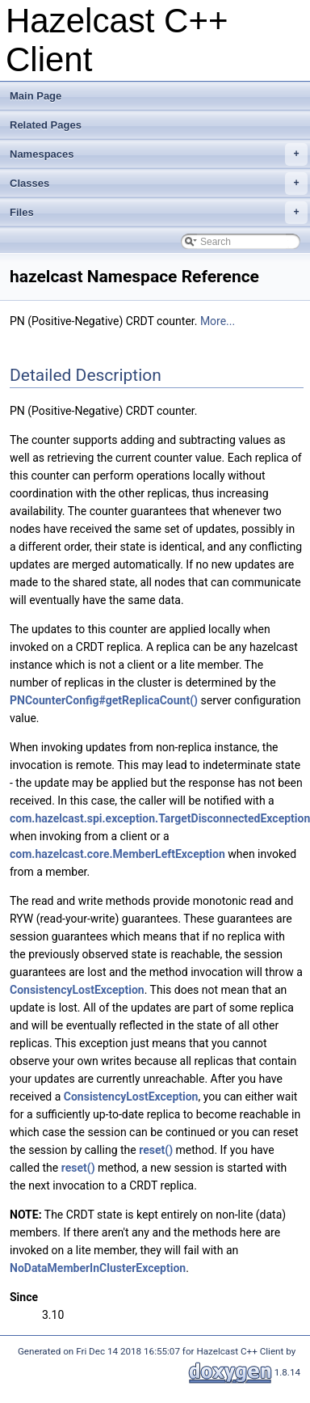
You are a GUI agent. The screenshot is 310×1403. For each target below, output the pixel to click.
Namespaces (159, 154)
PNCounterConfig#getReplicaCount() (104, 700)
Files (159, 212)
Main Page (35, 96)
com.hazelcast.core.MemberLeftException (117, 853)
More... (217, 321)
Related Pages (46, 125)
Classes (159, 183)
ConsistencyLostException (77, 989)
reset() (156, 1149)
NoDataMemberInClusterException (98, 1267)
